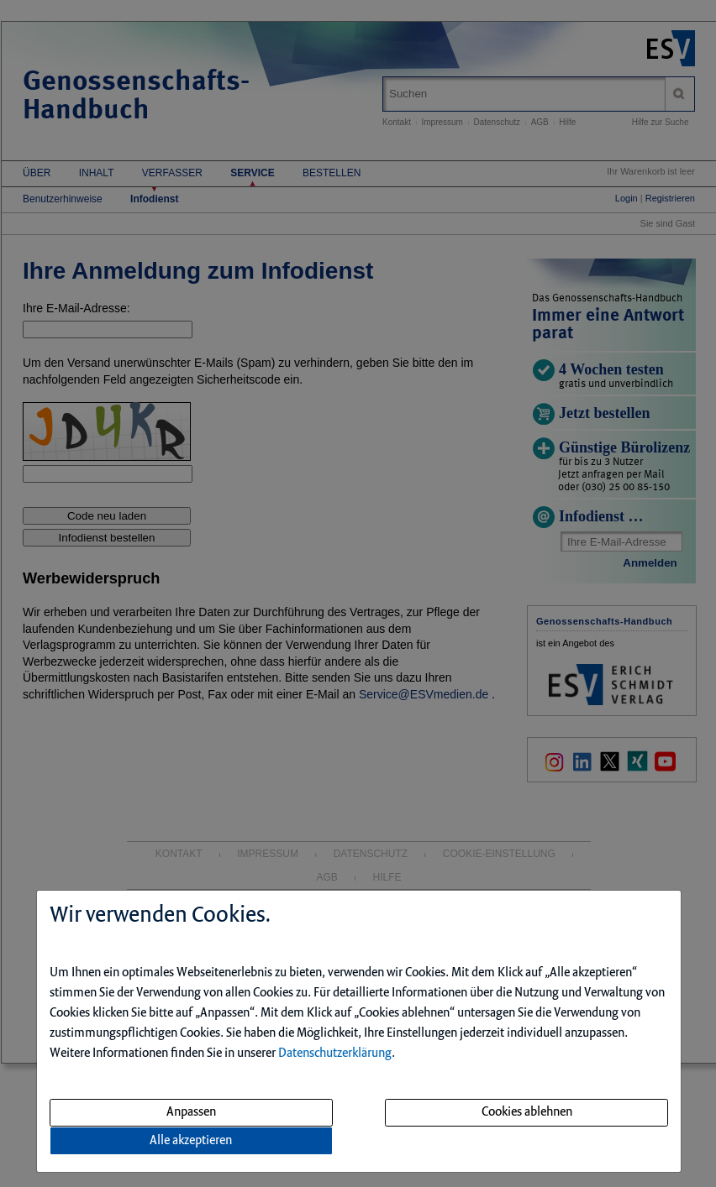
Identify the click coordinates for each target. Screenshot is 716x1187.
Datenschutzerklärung (335, 1053)
